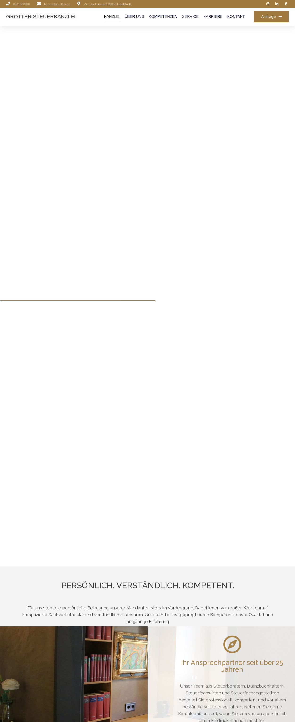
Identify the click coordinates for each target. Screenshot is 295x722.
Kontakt (236, 17)
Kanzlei (112, 17)
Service (190, 17)
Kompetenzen (163, 17)
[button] (271, 16)
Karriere (213, 17)
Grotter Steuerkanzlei (41, 17)
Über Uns (134, 17)
